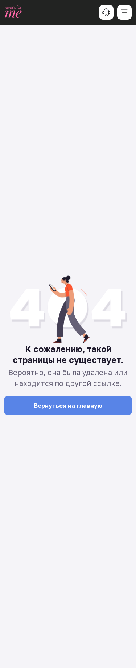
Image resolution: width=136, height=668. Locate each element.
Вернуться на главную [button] (68, 405)
